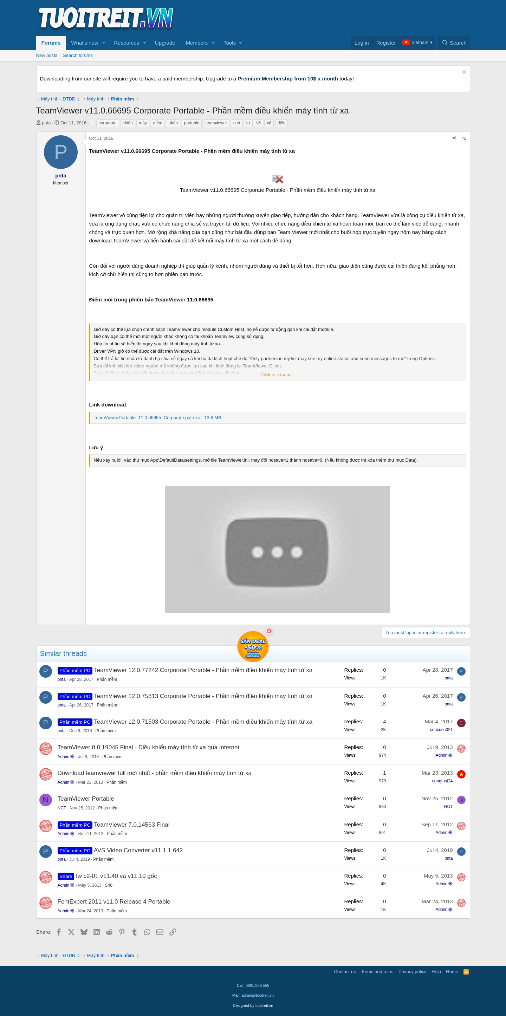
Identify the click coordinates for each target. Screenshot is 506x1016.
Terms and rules (377, 971)
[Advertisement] (342, 18)
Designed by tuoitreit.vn (253, 1005)
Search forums (78, 55)
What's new (84, 43)
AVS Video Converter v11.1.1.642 (138, 850)
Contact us (345, 971)
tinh (236, 123)
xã (269, 123)
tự (248, 123)
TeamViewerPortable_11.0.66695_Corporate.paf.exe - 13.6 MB (157, 417)
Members (197, 43)
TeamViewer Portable (86, 798)
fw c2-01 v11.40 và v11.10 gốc (116, 876)
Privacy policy (412, 971)
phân (173, 123)
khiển (127, 123)
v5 (258, 123)
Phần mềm (107, 679)
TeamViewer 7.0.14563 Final (131, 824)
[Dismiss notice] (463, 73)
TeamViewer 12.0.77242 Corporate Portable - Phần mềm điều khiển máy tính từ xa (203, 670)
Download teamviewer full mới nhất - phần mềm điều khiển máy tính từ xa (155, 773)
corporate (108, 123)
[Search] (454, 43)
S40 (108, 885)
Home (452, 971)
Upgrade (165, 43)
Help (436, 971)
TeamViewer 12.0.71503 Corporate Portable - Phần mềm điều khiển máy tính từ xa (203, 721)
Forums (51, 43)
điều (281, 123)
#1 (463, 138)
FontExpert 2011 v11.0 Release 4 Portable (114, 901)
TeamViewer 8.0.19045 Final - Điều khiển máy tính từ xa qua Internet (149, 747)
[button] (104, 43)
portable (191, 123)
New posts (47, 55)
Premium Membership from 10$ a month (288, 79)
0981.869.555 (257, 985)
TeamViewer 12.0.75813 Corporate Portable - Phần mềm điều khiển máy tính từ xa (203, 696)
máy (143, 123)
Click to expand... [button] (278, 374)
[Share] (454, 138)
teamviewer (216, 123)
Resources (126, 43)
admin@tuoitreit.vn (257, 995)
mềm (157, 123)
